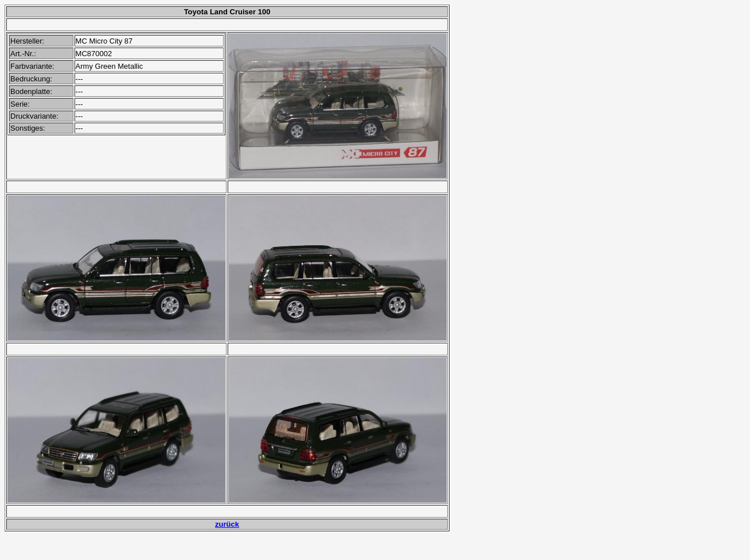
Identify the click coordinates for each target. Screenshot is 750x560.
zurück (227, 524)
